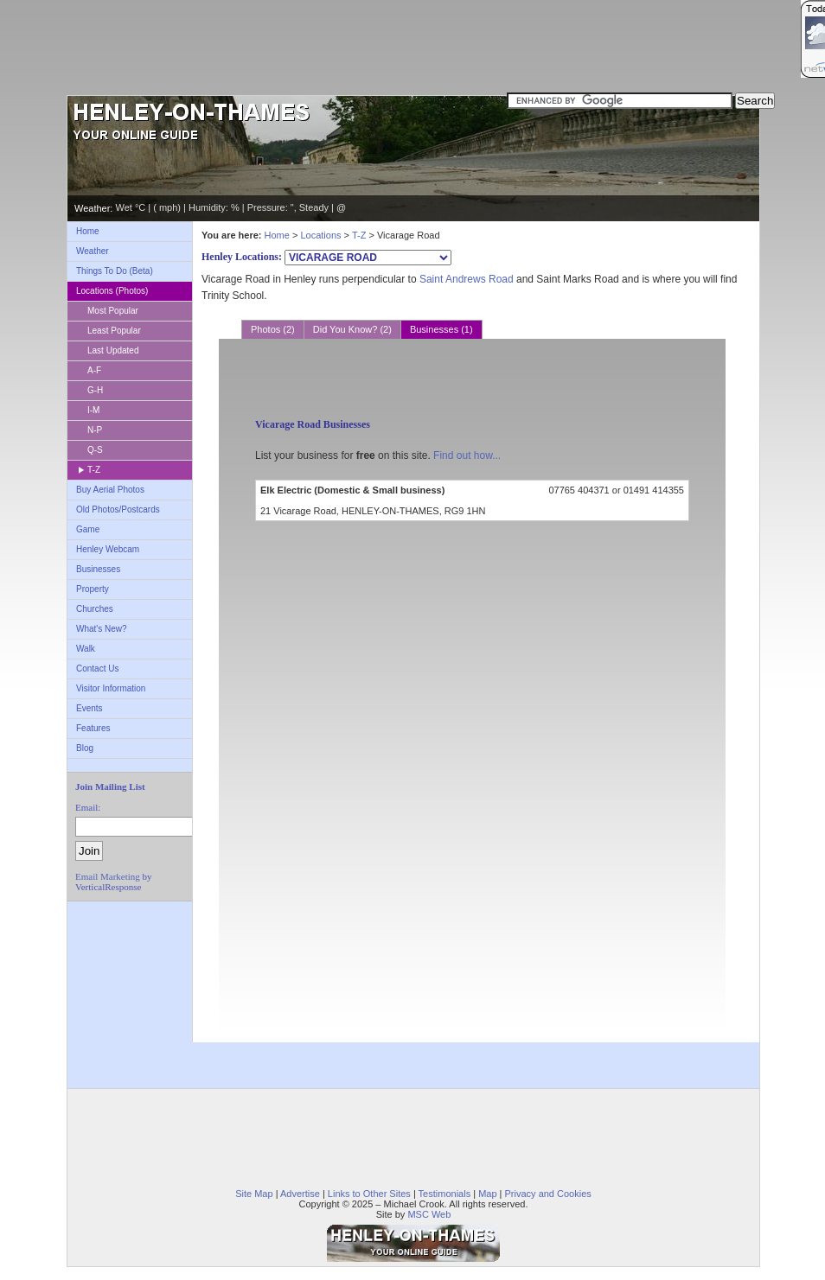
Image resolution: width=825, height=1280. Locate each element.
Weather (92, 251)
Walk (85, 648)
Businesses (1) (441, 329)
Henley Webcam (107, 549)
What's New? (101, 629)
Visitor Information (110, 688)
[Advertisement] (412, 47)
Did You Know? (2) (352, 329)
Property (92, 589)
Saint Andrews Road (466, 279)
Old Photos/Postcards (118, 509)
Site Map (253, 1193)
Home (87, 231)
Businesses (98, 569)
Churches (94, 609)
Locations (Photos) (112, 291)
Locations (320, 235)
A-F (94, 370)
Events (89, 708)
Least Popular (114, 330)
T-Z (93, 469)
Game (87, 529)
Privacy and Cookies (548, 1193)
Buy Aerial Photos (110, 489)
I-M (93, 410)
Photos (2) (273, 329)
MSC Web (429, 1214)
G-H (95, 390)
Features (93, 728)
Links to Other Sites (369, 1193)
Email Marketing (107, 876)
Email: (87, 807)
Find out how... (467, 455)
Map (487, 1193)
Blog (84, 748)
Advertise (300, 1193)
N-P (94, 430)
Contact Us (97, 668)
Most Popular (112, 310)
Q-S (95, 450)
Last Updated (113, 350)
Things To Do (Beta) (114, 271)
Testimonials (445, 1193)
